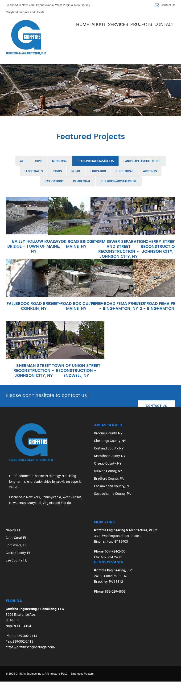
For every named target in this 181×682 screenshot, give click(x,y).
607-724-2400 (115, 551)
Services (118, 24)
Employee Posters (82, 674)
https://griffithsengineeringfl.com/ (30, 647)
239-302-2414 (26, 636)
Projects (141, 24)
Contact (164, 24)
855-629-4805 (115, 592)
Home (82, 24)
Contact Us (168, 5)
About (98, 24)
